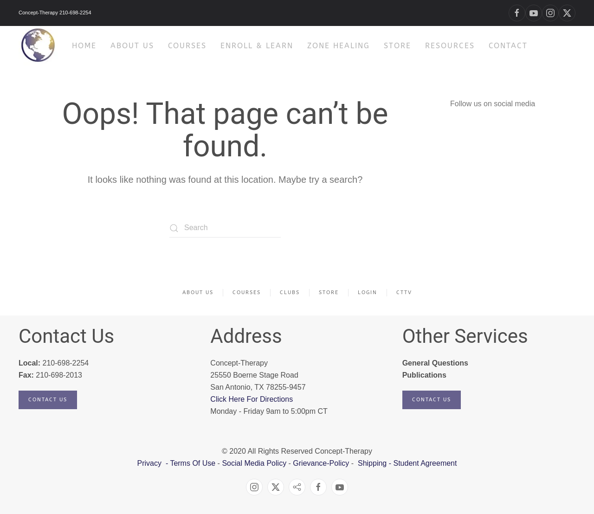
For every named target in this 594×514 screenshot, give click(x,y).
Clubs (290, 292)
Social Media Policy (253, 463)
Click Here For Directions (251, 399)
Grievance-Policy (321, 463)
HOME (84, 45)
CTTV (404, 292)
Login (367, 292)
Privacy (150, 463)
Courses (187, 45)
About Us (197, 292)
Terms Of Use (192, 463)
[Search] (225, 228)
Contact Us (47, 400)
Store (397, 45)
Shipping (372, 463)
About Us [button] (132, 45)
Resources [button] (450, 45)
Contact (508, 45)
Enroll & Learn (256, 45)
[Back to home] (38, 45)
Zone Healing (338, 45)
